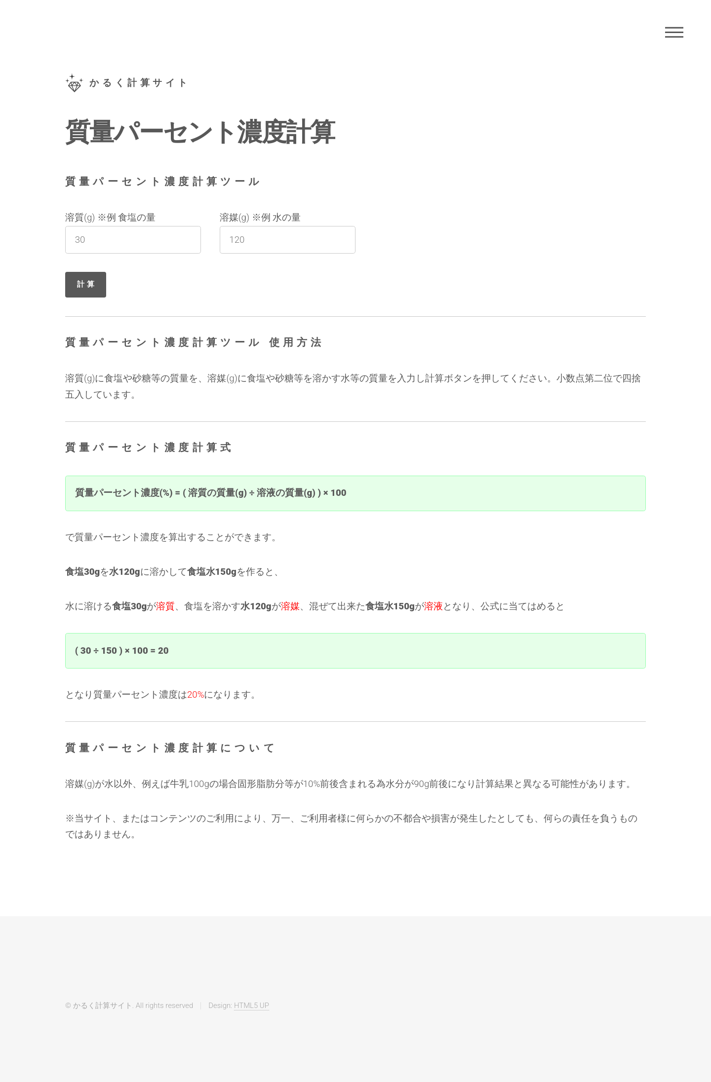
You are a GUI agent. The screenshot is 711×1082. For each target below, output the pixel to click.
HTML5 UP (251, 1005)
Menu (674, 32)
